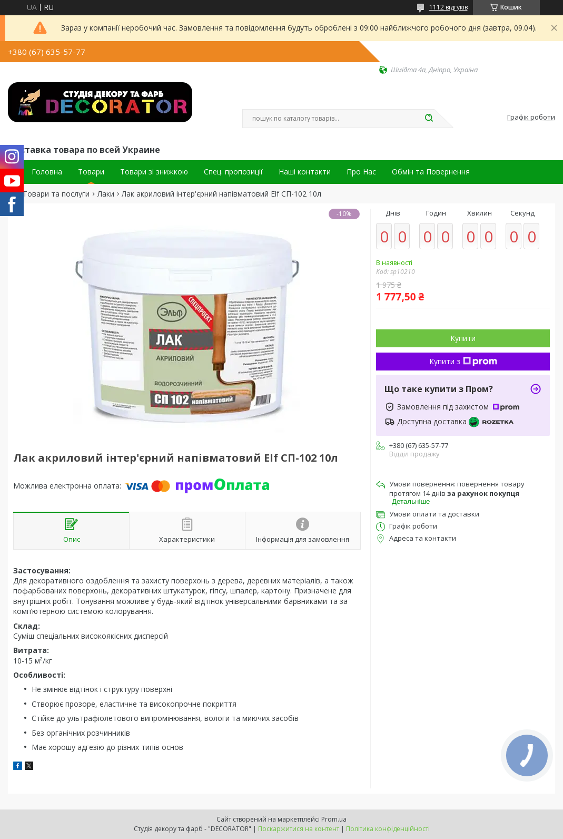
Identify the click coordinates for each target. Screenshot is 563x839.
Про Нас (361, 171)
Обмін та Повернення (431, 171)
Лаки (105, 194)
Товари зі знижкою (154, 171)
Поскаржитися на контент (298, 828)
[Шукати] (429, 118)
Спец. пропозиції (233, 171)
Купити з (463, 361)
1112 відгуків (448, 7)
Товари (91, 171)
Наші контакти (305, 171)
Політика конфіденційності (388, 828)
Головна (47, 171)
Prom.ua (334, 819)
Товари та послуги (56, 194)
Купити (463, 338)
